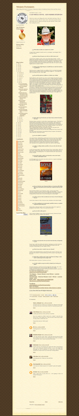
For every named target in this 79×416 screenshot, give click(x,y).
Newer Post (31, 401)
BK (34, 326)
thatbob (19, 208)
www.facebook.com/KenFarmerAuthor (39, 285)
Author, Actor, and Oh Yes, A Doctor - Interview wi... (23, 90)
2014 (19, 131)
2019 (19, 124)
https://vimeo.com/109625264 (45, 279)
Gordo (19, 153)
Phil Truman (20, 179)
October (20, 75)
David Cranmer (20, 150)
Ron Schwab (20, 184)
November (21, 73)
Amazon (46, 235)
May (20, 82)
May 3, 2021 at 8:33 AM (46, 364)
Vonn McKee (20, 202)
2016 (19, 128)
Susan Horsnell (20, 190)
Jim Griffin (20, 162)
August (20, 78)
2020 (19, 122)
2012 (19, 133)
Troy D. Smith (20, 193)
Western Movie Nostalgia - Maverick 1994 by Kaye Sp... (23, 97)
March (20, 118)
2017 (19, 126)
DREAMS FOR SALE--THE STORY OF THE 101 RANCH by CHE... (23, 94)
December (21, 72)
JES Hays (19, 155)
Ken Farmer (20, 167)
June (20, 80)
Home (46, 401)
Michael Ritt (20, 178)
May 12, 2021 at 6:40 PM (43, 371)
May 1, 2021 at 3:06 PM (40, 326)
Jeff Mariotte (20, 159)
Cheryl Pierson (20, 145)
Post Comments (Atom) (40, 404)
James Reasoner (20, 158)
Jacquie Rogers (20, 156)
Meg (18, 176)
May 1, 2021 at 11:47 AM (45, 311)
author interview (34, 296)
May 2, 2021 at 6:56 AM (43, 356)
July (19, 79)
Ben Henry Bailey (21, 141)
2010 (19, 136)
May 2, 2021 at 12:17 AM (47, 334)
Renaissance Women (21, 181)
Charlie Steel (20, 144)
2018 (19, 125)
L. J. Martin (20, 168)
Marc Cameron (20, 173)
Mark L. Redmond (37, 302)
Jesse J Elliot (20, 161)
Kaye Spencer (20, 164)
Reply (34, 307)
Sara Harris (20, 185)
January (20, 121)
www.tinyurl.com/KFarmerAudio (38, 272)
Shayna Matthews (21, 188)
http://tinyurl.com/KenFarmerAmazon (39, 281)
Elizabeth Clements (37, 334)
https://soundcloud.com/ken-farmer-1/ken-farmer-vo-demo (45, 287)
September (21, 76)
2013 (19, 132)
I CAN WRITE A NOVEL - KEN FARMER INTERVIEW (23, 114)
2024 (19, 66)
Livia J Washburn (21, 170)
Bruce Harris (20, 142)
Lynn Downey (20, 171)
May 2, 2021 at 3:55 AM (44, 344)
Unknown (19, 194)
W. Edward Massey (21, 204)
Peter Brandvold (36, 364)
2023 (19, 68)
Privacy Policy (18, 45)
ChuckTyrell (20, 147)
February (20, 119)
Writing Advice (55, 296)
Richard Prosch (20, 182)
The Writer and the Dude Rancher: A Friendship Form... (23, 110)
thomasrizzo (20, 210)
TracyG (19, 191)
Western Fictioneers (25, 7)
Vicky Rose (20, 201)
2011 (19, 135)
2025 (19, 65)
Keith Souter (20, 165)
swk (18, 207)
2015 (19, 129)
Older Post (60, 401)
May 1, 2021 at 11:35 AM (47, 302)
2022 (19, 69)
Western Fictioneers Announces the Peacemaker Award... (23, 101)
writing (51, 296)
